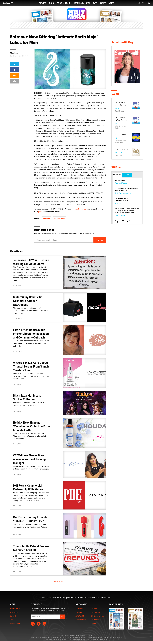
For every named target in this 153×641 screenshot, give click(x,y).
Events (115, 94)
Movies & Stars (46, 3)
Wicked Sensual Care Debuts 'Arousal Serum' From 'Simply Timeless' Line (31, 366)
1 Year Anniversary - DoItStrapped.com (122, 199)
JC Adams (14, 53)
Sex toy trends (120, 180)
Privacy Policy (15, 623)
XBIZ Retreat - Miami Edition (120, 103)
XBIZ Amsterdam (97, 616)
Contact (13, 616)
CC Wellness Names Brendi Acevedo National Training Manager (29, 459)
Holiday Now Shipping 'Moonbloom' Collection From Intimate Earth (31, 426)
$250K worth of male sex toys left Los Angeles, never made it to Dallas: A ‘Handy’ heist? (127, 211)
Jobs (127, 175)
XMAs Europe (120, 134)
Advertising (14, 612)
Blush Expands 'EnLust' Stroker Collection (27, 397)
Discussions (117, 175)
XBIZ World (79, 616)
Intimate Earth (59, 218)
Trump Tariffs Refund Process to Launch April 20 (31, 548)
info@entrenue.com (80, 209)
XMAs (93, 623)
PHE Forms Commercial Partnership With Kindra (28, 487)
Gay (95, 3)
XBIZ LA (94, 608)
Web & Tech (63, 3)
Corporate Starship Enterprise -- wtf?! (126, 222)
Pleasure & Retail (81, 3)
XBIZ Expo (95, 619)
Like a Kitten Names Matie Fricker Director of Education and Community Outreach (31, 334)
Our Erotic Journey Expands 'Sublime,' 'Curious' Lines (30, 519)
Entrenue (46, 218)
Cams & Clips (107, 3)
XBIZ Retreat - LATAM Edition (121, 118)
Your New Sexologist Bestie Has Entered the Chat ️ (126, 189)
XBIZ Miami (95, 612)
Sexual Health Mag (122, 42)
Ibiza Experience (121, 149)
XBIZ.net (116, 167)
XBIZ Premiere (80, 619)
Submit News (15, 608)
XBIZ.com (79, 608)
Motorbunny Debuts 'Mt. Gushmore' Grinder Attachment (28, 301)
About (12, 619)
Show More (58, 581)
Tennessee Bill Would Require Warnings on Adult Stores (31, 262)
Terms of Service (98, 640)
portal (40, 211)
